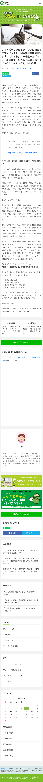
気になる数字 (8, 681)
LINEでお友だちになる (21, 342)
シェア (35, 73)
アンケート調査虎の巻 (11, 670)
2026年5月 (7, 727)
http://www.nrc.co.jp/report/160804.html (22, 153)
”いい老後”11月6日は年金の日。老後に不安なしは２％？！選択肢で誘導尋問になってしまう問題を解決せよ (21, 561)
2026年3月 (7, 738)
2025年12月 (7, 756)
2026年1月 (7, 750)
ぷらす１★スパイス (30, 68)
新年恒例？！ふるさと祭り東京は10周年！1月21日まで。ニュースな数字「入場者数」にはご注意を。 (21, 571)
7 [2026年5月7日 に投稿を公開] (26, 709)
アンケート (17, 68)
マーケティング (8, 646)
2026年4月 (7, 733)
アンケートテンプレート (12, 664)
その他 (5, 635)
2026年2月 (7, 744)
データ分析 (7, 640)
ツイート (6, 75)
